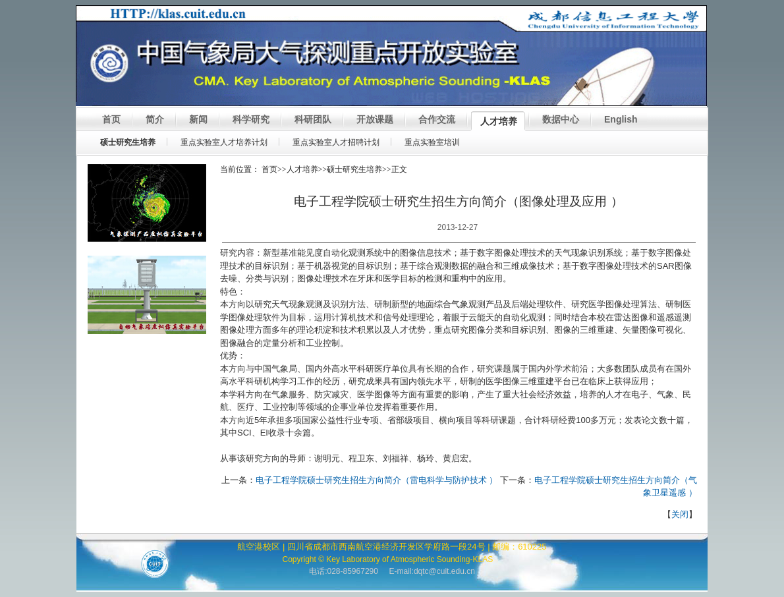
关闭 (679, 514)
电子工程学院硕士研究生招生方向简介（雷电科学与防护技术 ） (377, 480)
